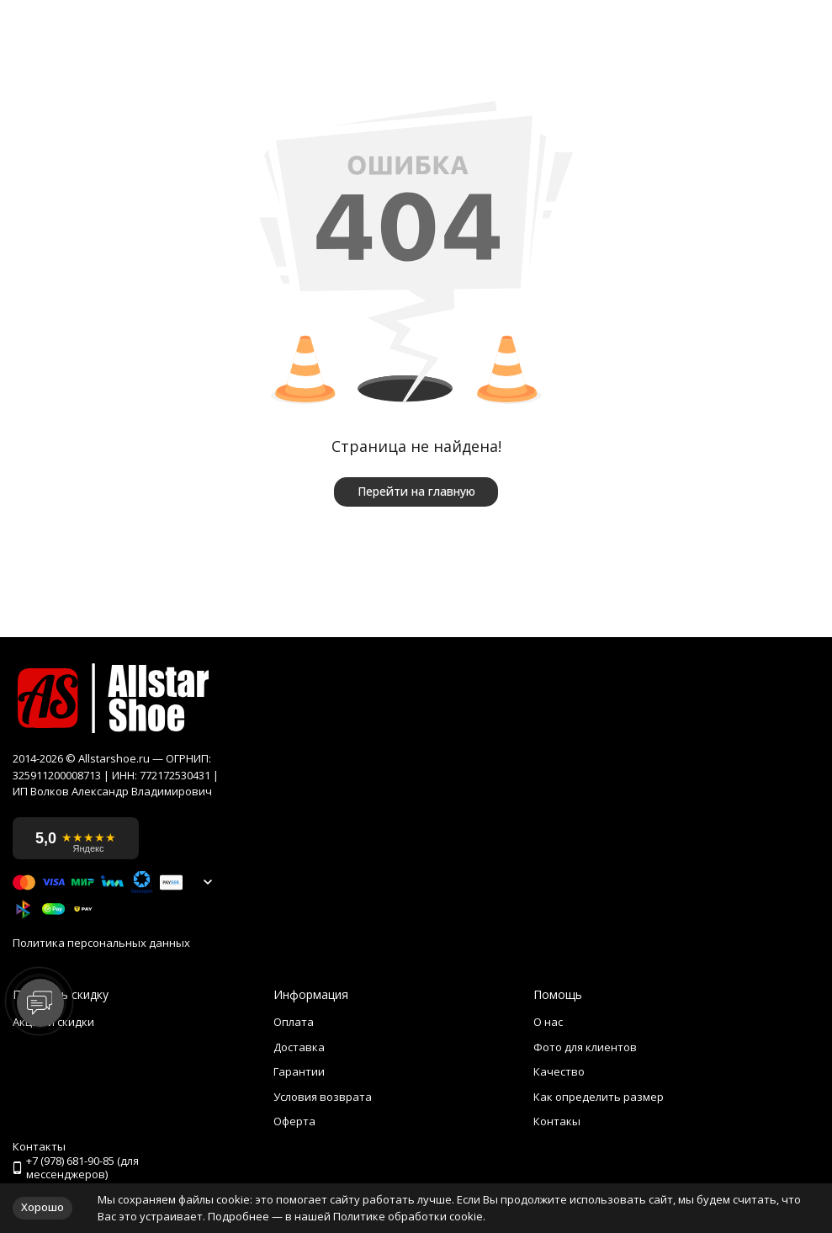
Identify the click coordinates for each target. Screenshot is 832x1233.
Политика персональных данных (101, 943)
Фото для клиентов (585, 1047)
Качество (559, 1071)
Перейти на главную (416, 491)
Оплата (293, 1021)
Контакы (556, 1121)
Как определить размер (598, 1096)
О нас (548, 1021)
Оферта (294, 1121)
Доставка (299, 1047)
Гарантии (299, 1071)
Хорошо (42, 1206)
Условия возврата (322, 1096)
